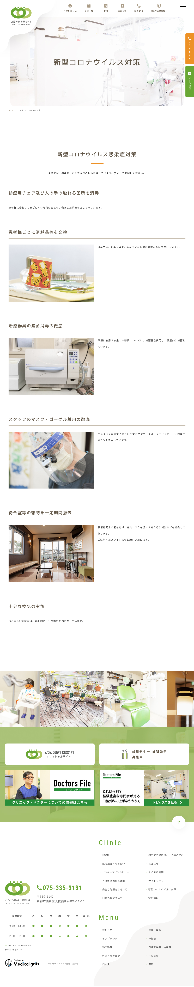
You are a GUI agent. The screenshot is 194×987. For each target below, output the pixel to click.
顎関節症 (107, 948)
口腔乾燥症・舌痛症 (159, 948)
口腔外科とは (70, 11)
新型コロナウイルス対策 (162, 890)
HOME (11, 110)
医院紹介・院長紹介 (113, 864)
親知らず (107, 931)
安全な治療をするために (116, 890)
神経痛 (152, 939)
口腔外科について (112, 898)
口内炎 (106, 965)
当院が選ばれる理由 (113, 881)
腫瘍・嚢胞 (154, 931)
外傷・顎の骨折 (111, 956)
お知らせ (153, 864)
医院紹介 (122, 11)
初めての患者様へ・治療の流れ (166, 856)
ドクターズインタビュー (116, 873)
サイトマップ (155, 881)
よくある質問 (155, 873)
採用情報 (153, 898)
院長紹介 (138, 11)
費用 (106, 11)
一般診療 (153, 956)
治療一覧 (89, 11)
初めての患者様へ (159, 11)
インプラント (109, 939)
